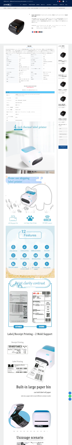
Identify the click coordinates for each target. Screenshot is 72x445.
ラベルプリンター (24, 8)
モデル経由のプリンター (16, 8)
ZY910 (29, 8)
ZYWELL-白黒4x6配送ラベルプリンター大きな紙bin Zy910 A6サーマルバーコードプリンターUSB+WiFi (62, 120)
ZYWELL (5, 8)
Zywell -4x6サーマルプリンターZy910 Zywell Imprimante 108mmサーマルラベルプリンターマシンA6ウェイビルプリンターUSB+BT (62, 76)
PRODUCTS (9, 8)
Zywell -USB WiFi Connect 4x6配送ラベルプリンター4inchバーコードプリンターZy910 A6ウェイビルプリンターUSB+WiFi (62, 105)
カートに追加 (61, 63)
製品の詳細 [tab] (29, 46)
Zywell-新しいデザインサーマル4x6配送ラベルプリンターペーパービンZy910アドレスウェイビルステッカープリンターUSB (62, 61)
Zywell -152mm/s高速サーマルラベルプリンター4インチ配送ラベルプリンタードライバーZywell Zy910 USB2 (48, 8)
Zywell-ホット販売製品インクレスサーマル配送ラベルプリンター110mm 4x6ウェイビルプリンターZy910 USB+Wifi (62, 90)
